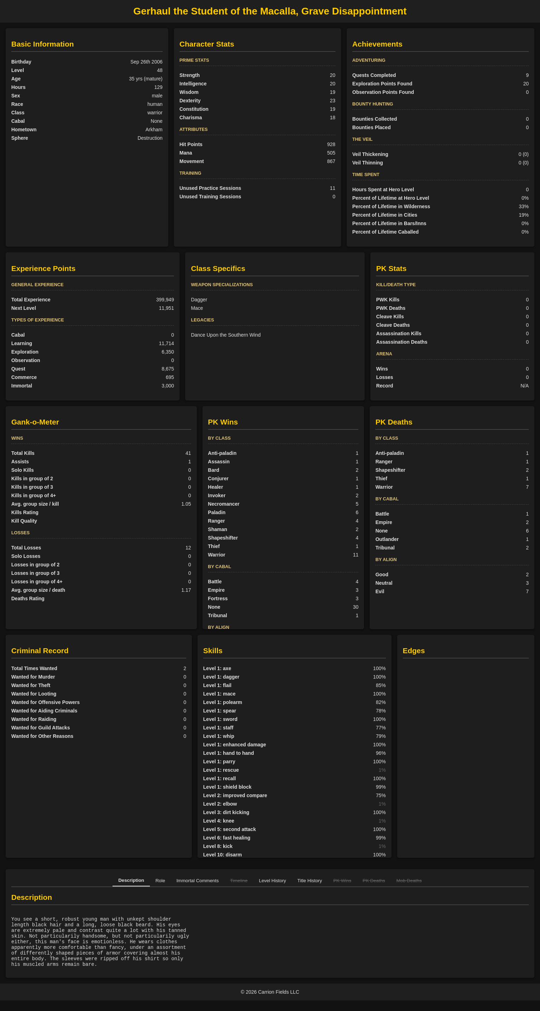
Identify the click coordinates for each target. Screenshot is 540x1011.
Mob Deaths (409, 880)
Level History (272, 880)
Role (160, 880)
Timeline (239, 880)
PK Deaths (374, 880)
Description (131, 880)
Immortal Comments (197, 880)
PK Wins (342, 880)
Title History (309, 880)
